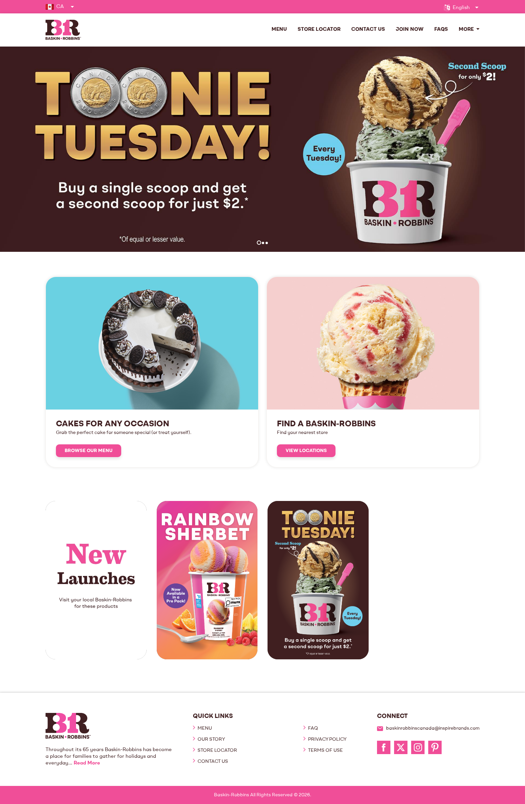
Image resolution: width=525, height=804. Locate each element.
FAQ (312, 728)
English (461, 7)
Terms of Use (325, 750)
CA (60, 6)
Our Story (211, 739)
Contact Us (368, 29)
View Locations (306, 450)
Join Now (410, 29)
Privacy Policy (327, 739)
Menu (279, 29)
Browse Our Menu (88, 450)
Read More (87, 763)
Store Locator (319, 29)
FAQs (441, 29)
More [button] (469, 29)
